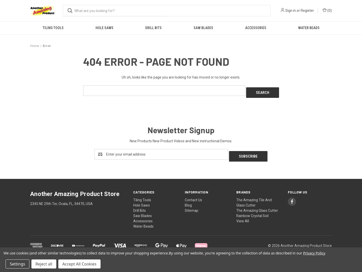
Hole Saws (104, 28)
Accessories (255, 28)
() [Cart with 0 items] (327, 10)
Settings (17, 264)
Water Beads (309, 28)
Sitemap (191, 207)
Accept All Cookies (79, 264)
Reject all (43, 264)
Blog (188, 201)
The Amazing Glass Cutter (257, 207)
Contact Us (193, 196)
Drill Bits (153, 28)
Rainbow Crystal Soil (252, 212)
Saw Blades (203, 28)
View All (242, 217)
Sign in (290, 11)
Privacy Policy (314, 253)
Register (307, 11)
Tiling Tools (53, 28)
